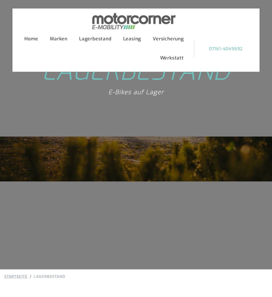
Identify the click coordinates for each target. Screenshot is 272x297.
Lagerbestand (95, 39)
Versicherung (168, 39)
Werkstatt (172, 58)
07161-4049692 (226, 49)
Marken (58, 39)
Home (31, 39)
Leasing (132, 39)
